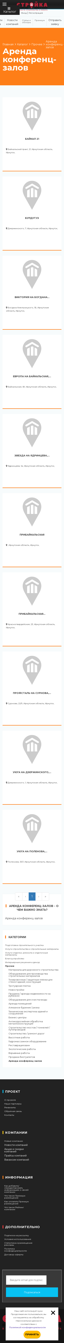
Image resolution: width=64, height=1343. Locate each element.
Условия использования (17, 1239)
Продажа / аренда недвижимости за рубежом (30, 995)
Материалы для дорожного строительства (33, 970)
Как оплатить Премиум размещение (16, 1203)
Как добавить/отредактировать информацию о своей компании (16, 1189)
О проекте (10, 1100)
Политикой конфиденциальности (27, 1327)
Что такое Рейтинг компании (14, 1208)
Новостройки (16, 990)
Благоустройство (14, 959)
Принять (32, 1334)
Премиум (40, 20)
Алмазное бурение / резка (24, 1008)
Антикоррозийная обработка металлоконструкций (26, 1023)
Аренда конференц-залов (25, 1061)
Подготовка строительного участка (24, 945)
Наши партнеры (13, 1104)
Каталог (9, 10)
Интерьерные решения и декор (22, 962)
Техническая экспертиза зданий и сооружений (28, 1013)
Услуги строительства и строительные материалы (32, 949)
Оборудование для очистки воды (28, 1000)
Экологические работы (22, 1049)
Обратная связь (13, 1111)
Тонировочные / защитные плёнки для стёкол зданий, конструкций (30, 981)
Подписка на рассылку (16, 1235)
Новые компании (13, 1141)
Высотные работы (19, 1038)
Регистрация (36, 13)
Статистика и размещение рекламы (18, 1244)
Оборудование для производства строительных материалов (28, 975)
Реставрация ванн (19, 1045)
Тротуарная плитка (20, 986)
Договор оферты (13, 1255)
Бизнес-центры (17, 1018)
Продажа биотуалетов (22, 1057)
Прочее (9, 966)
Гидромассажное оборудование (27, 1042)
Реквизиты (10, 1108)
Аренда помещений (20, 1004)
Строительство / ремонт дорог (27, 1034)
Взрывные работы (19, 1053)
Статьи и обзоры (26, 21)
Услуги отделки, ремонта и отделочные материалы (26, 954)
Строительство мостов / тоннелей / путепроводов (29, 1029)
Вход (24, 13)
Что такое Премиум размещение (14, 1197)
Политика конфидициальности (15, 1250)
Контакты (9, 1115)
